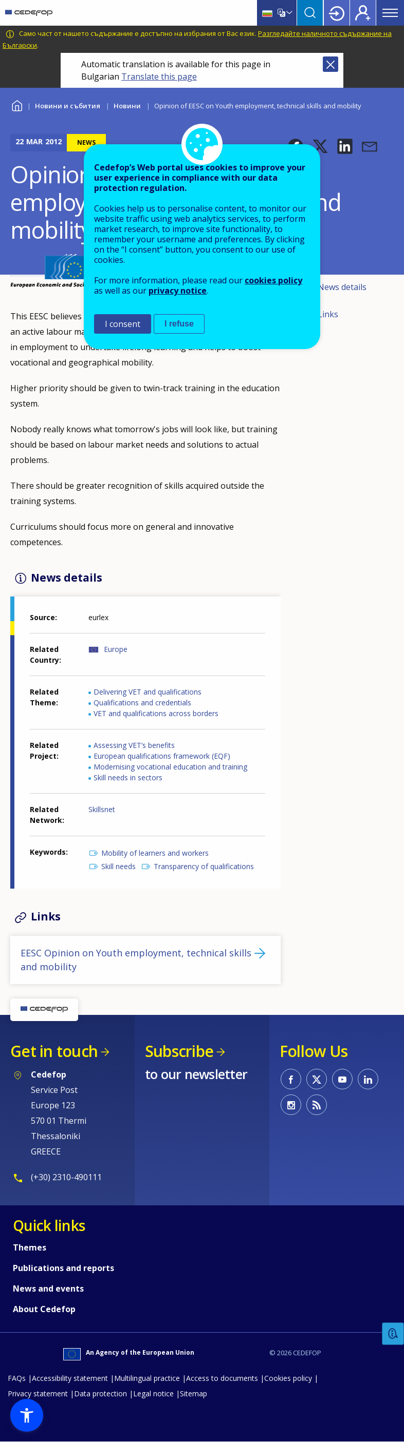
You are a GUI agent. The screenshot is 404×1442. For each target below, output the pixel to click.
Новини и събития (67, 105)
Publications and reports (63, 1268)
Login (337, 13)
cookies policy (273, 280)
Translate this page (159, 76)
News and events (48, 1288)
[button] (345, 146)
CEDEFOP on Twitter (316, 1079)
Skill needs (118, 866)
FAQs (17, 1378)
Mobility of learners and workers (155, 853)
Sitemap (193, 1393)
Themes (29, 1247)
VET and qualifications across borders (156, 713)
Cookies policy (288, 1378)
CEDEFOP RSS (316, 1104)
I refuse (179, 323)
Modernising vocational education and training (170, 767)
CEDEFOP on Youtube (342, 1079)
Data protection (100, 1393)
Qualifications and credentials (142, 702)
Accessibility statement (70, 1378)
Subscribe (179, 1051)
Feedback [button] (393, 1334)
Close (330, 64)
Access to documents (222, 1378)
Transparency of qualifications (204, 866)
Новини (127, 105)
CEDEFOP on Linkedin (368, 1079)
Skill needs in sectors (128, 777)
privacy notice (178, 290)
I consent (122, 324)
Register (363, 13)
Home (16, 104)
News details (342, 287)
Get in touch (54, 1051)
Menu (390, 13)
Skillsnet (101, 809)
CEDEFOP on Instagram (291, 1104)
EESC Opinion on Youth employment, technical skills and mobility (136, 960)
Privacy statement (38, 1393)
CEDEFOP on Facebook (291, 1079)
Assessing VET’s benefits (134, 745)
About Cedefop (44, 1309)
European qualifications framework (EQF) (162, 756)
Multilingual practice (147, 1378)
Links (328, 314)
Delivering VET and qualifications (147, 692)
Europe (115, 649)
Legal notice (153, 1393)
